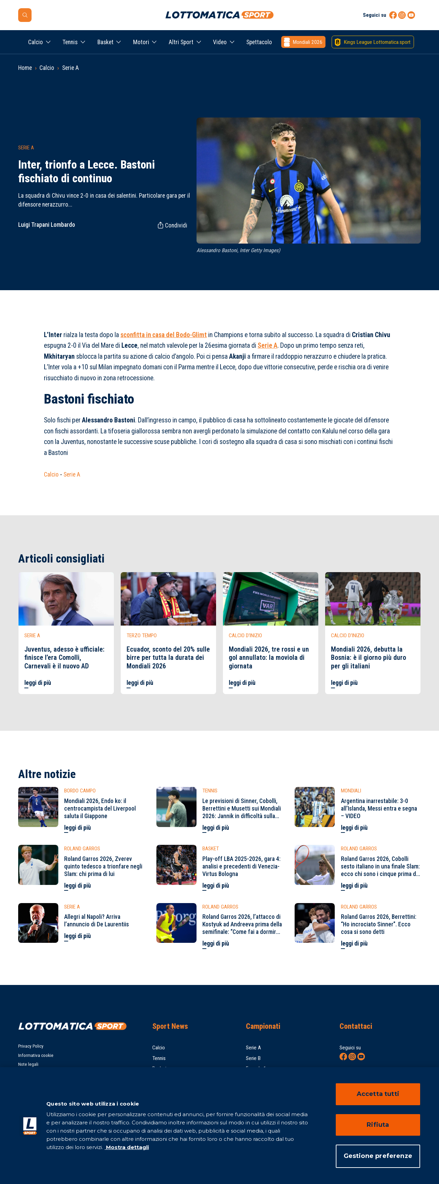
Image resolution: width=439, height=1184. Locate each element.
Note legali (28, 1064)
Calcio (35, 42)
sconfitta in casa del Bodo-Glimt (163, 335)
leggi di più (37, 682)
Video (220, 42)
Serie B (253, 1058)
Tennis (70, 42)
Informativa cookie (36, 1055)
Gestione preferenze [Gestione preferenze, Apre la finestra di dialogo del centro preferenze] (378, 1156)
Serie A (70, 67)
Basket (105, 42)
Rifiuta (378, 1124)
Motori (141, 42)
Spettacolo (259, 42)
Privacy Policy (31, 1046)
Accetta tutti (378, 1094)
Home (25, 67)
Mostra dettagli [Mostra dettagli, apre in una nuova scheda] (127, 1147)
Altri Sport (181, 42)
